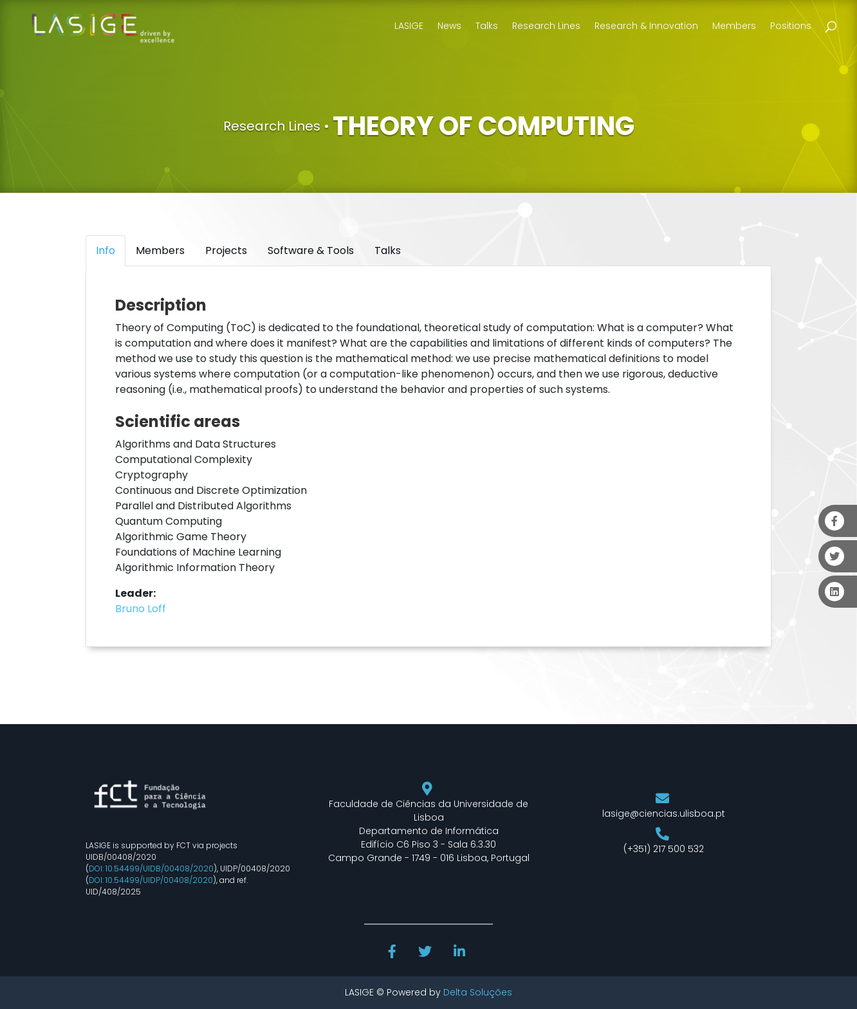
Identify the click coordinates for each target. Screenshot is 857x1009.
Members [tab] (160, 250)
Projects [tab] (226, 250)
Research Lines (546, 25)
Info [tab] (105, 250)
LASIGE (408, 25)
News (449, 25)
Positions (790, 25)
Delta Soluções (477, 992)
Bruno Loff (140, 608)
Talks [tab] (387, 250)
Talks (486, 25)
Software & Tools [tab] (311, 250)
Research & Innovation (646, 25)
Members (734, 25)
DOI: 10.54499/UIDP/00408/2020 (151, 880)
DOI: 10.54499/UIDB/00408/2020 (151, 868)
